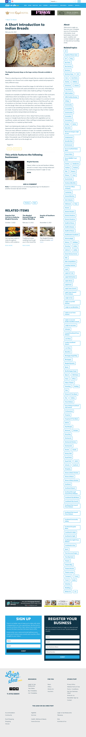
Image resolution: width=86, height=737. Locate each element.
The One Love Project (71, 553)
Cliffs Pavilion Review (71, 97)
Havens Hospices (70, 215)
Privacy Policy (71, 684)
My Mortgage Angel (71, 371)
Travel (76, 576)
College (67, 101)
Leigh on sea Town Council (70, 313)
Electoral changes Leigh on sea (72, 132)
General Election (69, 196)
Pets (66, 390)
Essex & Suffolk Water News (71, 149)
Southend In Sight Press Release (72, 540)
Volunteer (68, 584)
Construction (69, 112)
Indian (75, 246)
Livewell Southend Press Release (72, 333)
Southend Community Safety (71, 520)
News (25, 5)
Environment (68, 145)
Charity (67, 81)
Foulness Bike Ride (70, 183)
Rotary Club (68, 453)
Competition (68, 108)
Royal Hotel (68, 457)
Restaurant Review (70, 442)
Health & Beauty (69, 227)
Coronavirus (68, 120)
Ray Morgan (68, 426)
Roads (74, 449)
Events (67, 163)
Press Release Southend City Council (72, 406)
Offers (29, 5)
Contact (69, 700)
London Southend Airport (70, 343)
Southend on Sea (70, 545)
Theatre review (69, 572)
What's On (35, 5)
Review (67, 449)
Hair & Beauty (69, 200)
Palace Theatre (69, 382)
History (67, 242)
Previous (27, 203)
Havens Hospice (69, 211)
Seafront (75, 465)
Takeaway (60, 715)
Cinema (76, 85)
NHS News (75, 375)
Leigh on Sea (69, 297)
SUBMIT (23, 651)
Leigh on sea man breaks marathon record (72, 320)
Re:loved (67, 430)
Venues (7, 723)
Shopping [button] (71, 5)
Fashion (67, 167)
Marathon (68, 351)
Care (66, 78)
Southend (68, 484)
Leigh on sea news (70, 325)
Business (67, 70)
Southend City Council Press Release (71, 505)
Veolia (74, 580)
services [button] (77, 5)
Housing (67, 246)
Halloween (68, 204)
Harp (75, 204)
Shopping (68, 469)
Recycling (68, 434)
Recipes (75, 430)
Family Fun (76, 163)
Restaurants (68, 445)
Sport (66, 549)
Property (67, 415)
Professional (69, 411)
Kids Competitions (70, 261)
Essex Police (68, 154)
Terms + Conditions (72, 689)
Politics (73, 398)
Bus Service (68, 66)
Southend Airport (70, 488)
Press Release (69, 401)
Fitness (67, 175)
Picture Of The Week (71, 394)
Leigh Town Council (70, 288)
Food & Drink (68, 179)
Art (66, 58)
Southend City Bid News (72, 497)
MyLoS (67, 375)
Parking (76, 386)
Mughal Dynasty (69, 363)
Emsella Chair (69, 141)
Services (33, 715)
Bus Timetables (32, 690)
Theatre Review (69, 568)
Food (9, 148)
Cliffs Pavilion (69, 93)
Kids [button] (40, 5)
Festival (75, 167)
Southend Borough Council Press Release (71, 492)
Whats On (68, 591)
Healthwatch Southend (71, 234)
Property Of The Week (71, 419)
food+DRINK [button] (63, 5)
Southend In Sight (70, 532)
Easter (74, 124)
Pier (66, 398)
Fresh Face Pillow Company (70, 187)
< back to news (11, 20)
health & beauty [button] (54, 5)
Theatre (67, 561)
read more (8, 245)
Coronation (68, 116)
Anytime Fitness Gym (71, 55)
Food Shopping (9, 719)
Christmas (68, 85)
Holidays (75, 242)
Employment (69, 137)
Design (67, 124)
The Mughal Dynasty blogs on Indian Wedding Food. (29, 218)
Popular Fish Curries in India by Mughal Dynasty (12, 217)
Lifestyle (67, 329)
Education (68, 128)
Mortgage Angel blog (71, 355)
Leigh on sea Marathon (72, 307)
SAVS (76, 461)
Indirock (67, 250)
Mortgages (68, 359)
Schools (67, 465)
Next (34, 203)
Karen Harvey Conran (71, 254)
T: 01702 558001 (13, 694)
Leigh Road (68, 284)
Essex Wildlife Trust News (71, 159)
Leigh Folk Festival (70, 277)
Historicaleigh (69, 238)
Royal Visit (68, 461)
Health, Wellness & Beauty (38, 719)
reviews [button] (45, 5)
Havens (67, 207)
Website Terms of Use (73, 686)
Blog (71, 58)
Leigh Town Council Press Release (70, 293)
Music (67, 367)
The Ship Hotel (69, 557)
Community (68, 105)
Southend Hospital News (70, 527)
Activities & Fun (61, 721)
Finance (73, 171)
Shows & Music (69, 476)
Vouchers (50, 691)
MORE (29, 172)
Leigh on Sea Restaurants (64, 712)
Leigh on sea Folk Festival (70, 302)
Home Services (35, 721)
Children (75, 81)
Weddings (68, 587)
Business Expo (69, 74)
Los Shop (68, 348)
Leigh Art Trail (69, 273)
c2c (75, 591)
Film (66, 171)
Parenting (68, 386)
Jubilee (75, 250)
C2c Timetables (32, 693)
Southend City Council (71, 501)
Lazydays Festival (70, 265)
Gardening (68, 192)
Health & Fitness (69, 223)
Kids (66, 257)
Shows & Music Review (71, 472)
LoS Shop (68, 338)
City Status (68, 89)
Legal (66, 269)
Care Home (74, 78)
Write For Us (70, 695)
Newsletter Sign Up (72, 697)
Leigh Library (68, 280)
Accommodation (10, 712)
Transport (68, 576)
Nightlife (33, 712)
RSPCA (67, 422)
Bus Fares (67, 62)
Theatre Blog (68, 564)
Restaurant (17, 148)
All (66, 51)
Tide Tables (31, 688)
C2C (78, 74)
